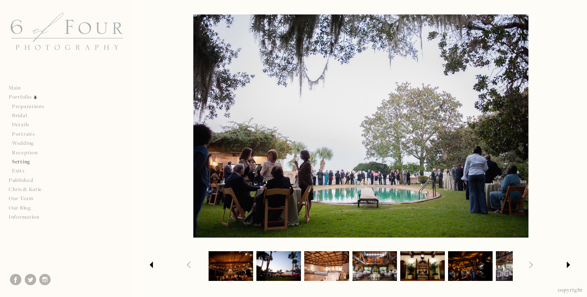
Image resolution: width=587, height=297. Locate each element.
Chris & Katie (25, 189)
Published (24, 180)
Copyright (570, 289)
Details (20, 124)
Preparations (28, 106)
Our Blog (20, 207)
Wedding (23, 142)
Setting (21, 161)
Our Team (24, 198)
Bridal (19, 115)
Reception (25, 152)
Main (15, 87)
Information (27, 216)
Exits (18, 170)
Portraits (23, 133)
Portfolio (23, 96)
